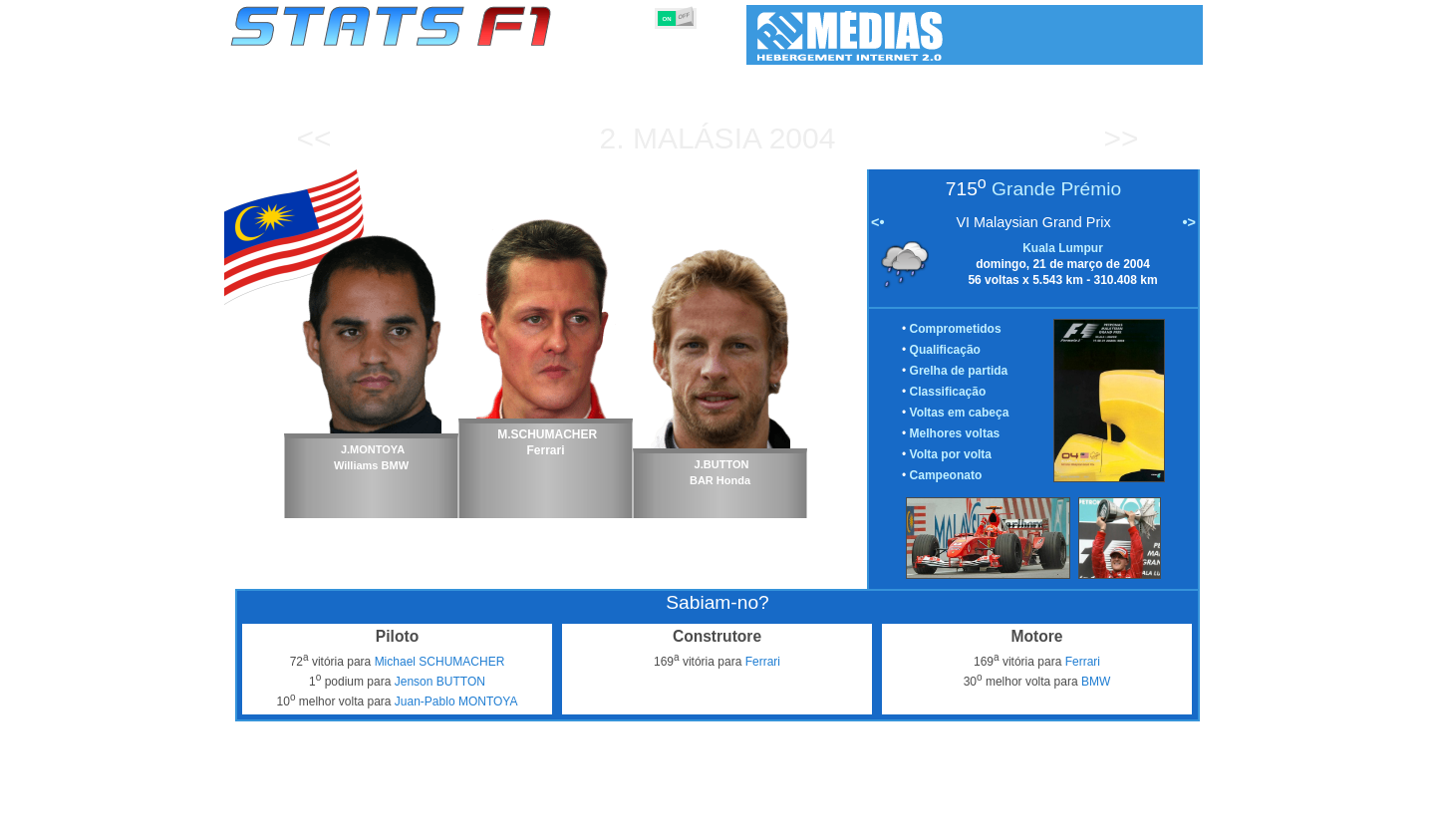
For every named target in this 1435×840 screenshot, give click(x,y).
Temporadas (384, 821)
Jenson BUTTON (440, 682)
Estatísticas (296, 821)
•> (1189, 222)
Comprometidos (956, 329)
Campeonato (946, 475)
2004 (802, 138)
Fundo (1102, 821)
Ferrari (762, 662)
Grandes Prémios (486, 821)
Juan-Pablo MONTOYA (456, 701)
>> (1120, 138)
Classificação (948, 392)
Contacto (1166, 821)
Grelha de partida (959, 371)
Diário (978, 821)
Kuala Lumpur (1062, 248)
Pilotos (576, 821)
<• (877, 222)
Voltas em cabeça (959, 413)
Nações (850, 821)
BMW (1095, 682)
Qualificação (945, 350)
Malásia (696, 138)
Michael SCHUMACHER (440, 662)
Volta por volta (951, 454)
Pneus (792, 821)
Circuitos (916, 821)
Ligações (1039, 821)
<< (313, 138)
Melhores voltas (955, 433)
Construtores (652, 821)
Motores (732, 821)
